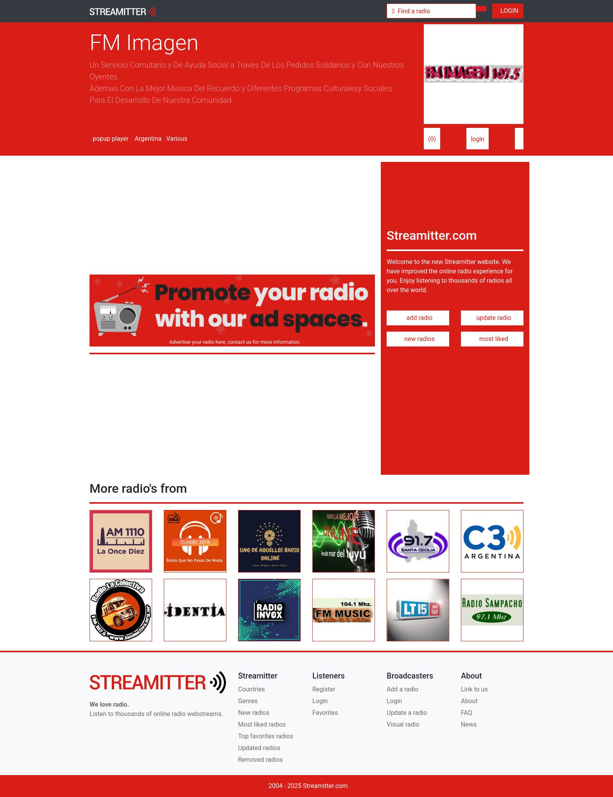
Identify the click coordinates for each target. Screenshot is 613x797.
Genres (248, 701)
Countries (251, 689)
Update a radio (407, 712)
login (477, 139)
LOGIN (507, 10)
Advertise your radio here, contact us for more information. (234, 342)
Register (323, 689)
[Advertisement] (232, 216)
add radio (418, 317)
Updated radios (259, 748)
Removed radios (260, 759)
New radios (253, 712)
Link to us (474, 689)
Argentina (147, 138)
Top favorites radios (265, 736)
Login (320, 701)
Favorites (325, 712)
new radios (417, 339)
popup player (109, 138)
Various (176, 138)
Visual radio (403, 724)
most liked (492, 339)
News (469, 724)
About (469, 701)
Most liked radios (262, 724)
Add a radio (402, 689)
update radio (492, 317)
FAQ (466, 712)
